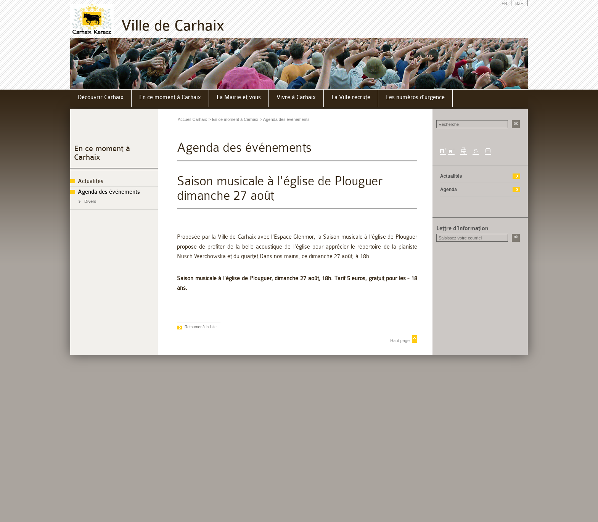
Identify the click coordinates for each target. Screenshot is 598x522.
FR (504, 3)
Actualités (90, 181)
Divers (90, 201)
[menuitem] (101, 98)
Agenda (448, 189)
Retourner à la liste (201, 327)
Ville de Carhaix (172, 25)
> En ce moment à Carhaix (233, 119)
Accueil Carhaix (192, 119)
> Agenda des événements (285, 119)
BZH (519, 3)
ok (516, 123)
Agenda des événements (109, 192)
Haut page (400, 340)
